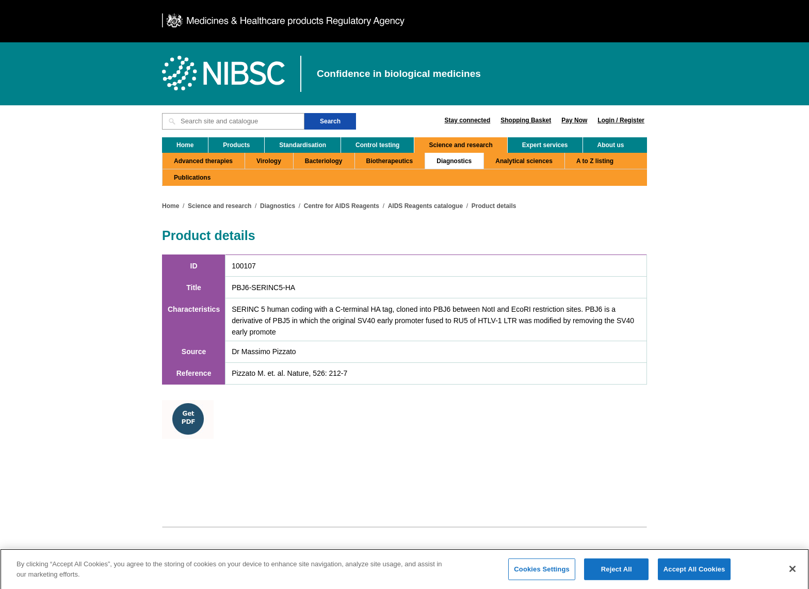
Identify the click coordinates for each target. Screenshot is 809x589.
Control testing (377, 145)
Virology (268, 161)
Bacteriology (324, 161)
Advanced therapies (203, 161)
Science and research (460, 145)
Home (184, 145)
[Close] (792, 572)
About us (610, 145)
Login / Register (620, 120)
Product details (494, 206)
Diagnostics (454, 161)
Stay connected (468, 120)
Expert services (545, 145)
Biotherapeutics (389, 161)
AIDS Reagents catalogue (425, 206)
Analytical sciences (524, 161)
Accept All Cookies (694, 572)
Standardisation (302, 145)
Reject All (616, 572)
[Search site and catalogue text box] (233, 121)
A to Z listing (594, 161)
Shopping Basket (525, 120)
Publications (192, 177)
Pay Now (574, 120)
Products (236, 145)
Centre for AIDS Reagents (341, 206)
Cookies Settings (542, 572)
